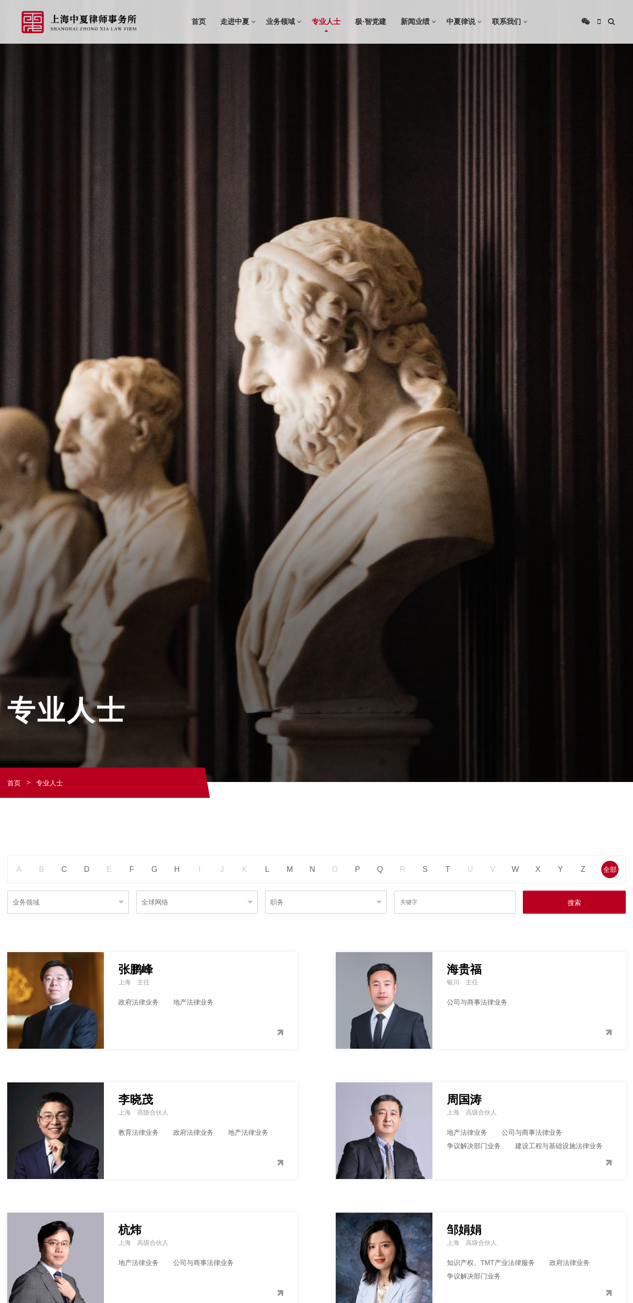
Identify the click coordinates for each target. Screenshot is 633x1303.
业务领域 (280, 21)
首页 (198, 21)
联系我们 (506, 21)
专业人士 (326, 21)
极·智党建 (370, 21)
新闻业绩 (415, 21)
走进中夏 (234, 21)
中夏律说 (460, 21)
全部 (610, 869)
